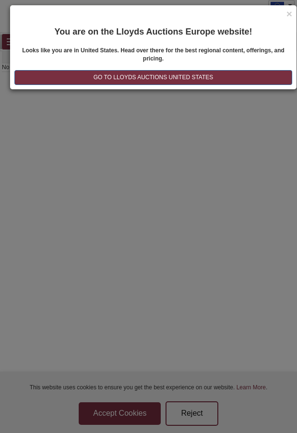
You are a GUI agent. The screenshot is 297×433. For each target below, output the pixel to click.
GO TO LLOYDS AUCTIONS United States (154, 77)
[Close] (289, 14)
